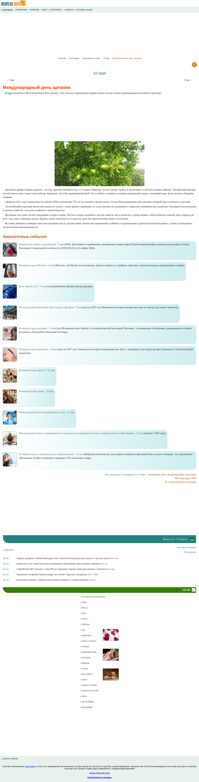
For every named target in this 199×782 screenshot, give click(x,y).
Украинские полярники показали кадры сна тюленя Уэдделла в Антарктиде (51, 574)
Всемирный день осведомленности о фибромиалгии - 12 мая (51, 454)
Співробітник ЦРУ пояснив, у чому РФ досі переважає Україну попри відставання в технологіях (61, 569)
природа (84, 663)
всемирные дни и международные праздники (172, 474)
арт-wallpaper (87, 701)
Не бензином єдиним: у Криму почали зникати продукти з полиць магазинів (52, 580)
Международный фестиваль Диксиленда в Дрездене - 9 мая (50, 307)
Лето (83, 613)
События (62, 58)
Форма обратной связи (99, 773)
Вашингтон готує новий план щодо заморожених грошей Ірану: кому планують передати (58, 563)
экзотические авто (89, 690)
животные (85, 635)
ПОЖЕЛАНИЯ (20, 10)
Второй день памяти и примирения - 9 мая (41, 244)
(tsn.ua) (115, 558)
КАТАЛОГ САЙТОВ (9, 759)
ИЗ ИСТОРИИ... (56, 10)
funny (83, 696)
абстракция (86, 707)
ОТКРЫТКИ (34, 10)
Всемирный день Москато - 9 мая (36, 265)
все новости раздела (186, 547)
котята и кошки (88, 641)
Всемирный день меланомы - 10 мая (38, 349)
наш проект (30, 766)
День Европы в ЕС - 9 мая (32, 286)
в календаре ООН (185, 478)
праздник (85, 657)
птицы (84, 668)
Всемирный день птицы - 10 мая (36, 391)
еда (82, 630)
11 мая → (188, 80)
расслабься (86, 674)
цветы (83, 679)
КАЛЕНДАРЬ (7, 10)
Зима (83, 602)
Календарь (74, 58)
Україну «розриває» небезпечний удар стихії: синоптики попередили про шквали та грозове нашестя (63, 558)
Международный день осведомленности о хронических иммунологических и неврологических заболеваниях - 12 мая (81, 433)
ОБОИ (44, 10)
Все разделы (190, 552)
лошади (84, 646)
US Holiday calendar (84, 10)
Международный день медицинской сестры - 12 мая (46, 412)
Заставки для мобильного (93, 596)
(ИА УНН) (93, 574)
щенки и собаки (88, 685)
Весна (83, 608)
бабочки (84, 624)
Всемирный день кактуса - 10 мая (36, 370)
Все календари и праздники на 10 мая (125, 474)
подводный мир (88, 652)
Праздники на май (91, 58)
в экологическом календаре (180, 482)
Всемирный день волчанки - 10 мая (37, 328)
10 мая (106, 58)
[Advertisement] (83, 35)
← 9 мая (10, 80)
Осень (83, 619)
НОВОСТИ (69, 10)
